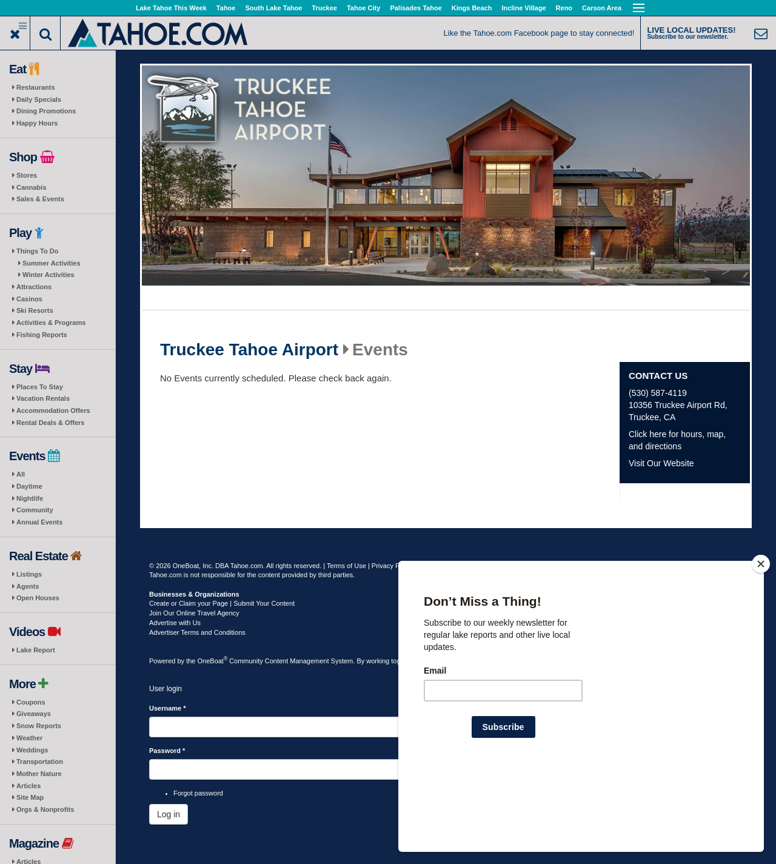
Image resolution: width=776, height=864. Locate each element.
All (20, 474)
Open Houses (37, 597)
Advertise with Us (175, 622)
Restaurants (35, 87)
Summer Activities (51, 263)
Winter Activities (48, 274)
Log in (168, 814)
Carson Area (601, 8)
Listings (29, 574)
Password (167, 750)
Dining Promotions (46, 111)
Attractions (34, 286)
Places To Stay (39, 386)
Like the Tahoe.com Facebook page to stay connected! (539, 33)
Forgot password (198, 793)
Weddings (32, 750)
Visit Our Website (661, 463)
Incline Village (523, 8)
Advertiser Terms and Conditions (197, 632)
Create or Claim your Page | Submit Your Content (222, 603)
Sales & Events (40, 199)
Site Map (30, 797)
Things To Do (37, 251)
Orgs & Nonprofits (45, 809)
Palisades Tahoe (415, 8)
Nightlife (29, 498)
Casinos (29, 299)
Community (34, 510)
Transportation (39, 761)
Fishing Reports (41, 334)
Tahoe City (363, 8)
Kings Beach (472, 8)
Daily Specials (38, 99)
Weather (29, 738)
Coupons (30, 702)
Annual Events (39, 522)
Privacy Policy (392, 565)
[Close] (761, 642)
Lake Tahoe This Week (171, 8)
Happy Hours (37, 123)
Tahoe (226, 8)
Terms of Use (346, 565)
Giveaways (33, 713)
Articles (28, 785)
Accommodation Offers (53, 410)
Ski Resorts (34, 310)
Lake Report (35, 650)
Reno (564, 8)
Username (167, 708)
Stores (26, 175)
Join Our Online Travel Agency (194, 613)
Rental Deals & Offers (50, 422)
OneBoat (213, 661)
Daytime (29, 486)
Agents (27, 586)
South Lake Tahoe (273, 8)
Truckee (324, 8)
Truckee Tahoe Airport (249, 350)
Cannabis (31, 187)
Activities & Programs (50, 322)
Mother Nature (39, 773)
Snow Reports (38, 725)
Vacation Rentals (43, 398)
